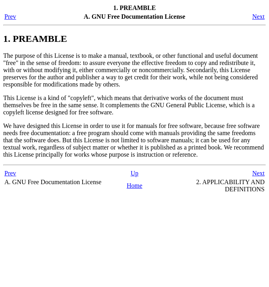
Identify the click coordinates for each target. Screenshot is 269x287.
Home (134, 185)
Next (258, 16)
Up (134, 173)
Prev (10, 16)
